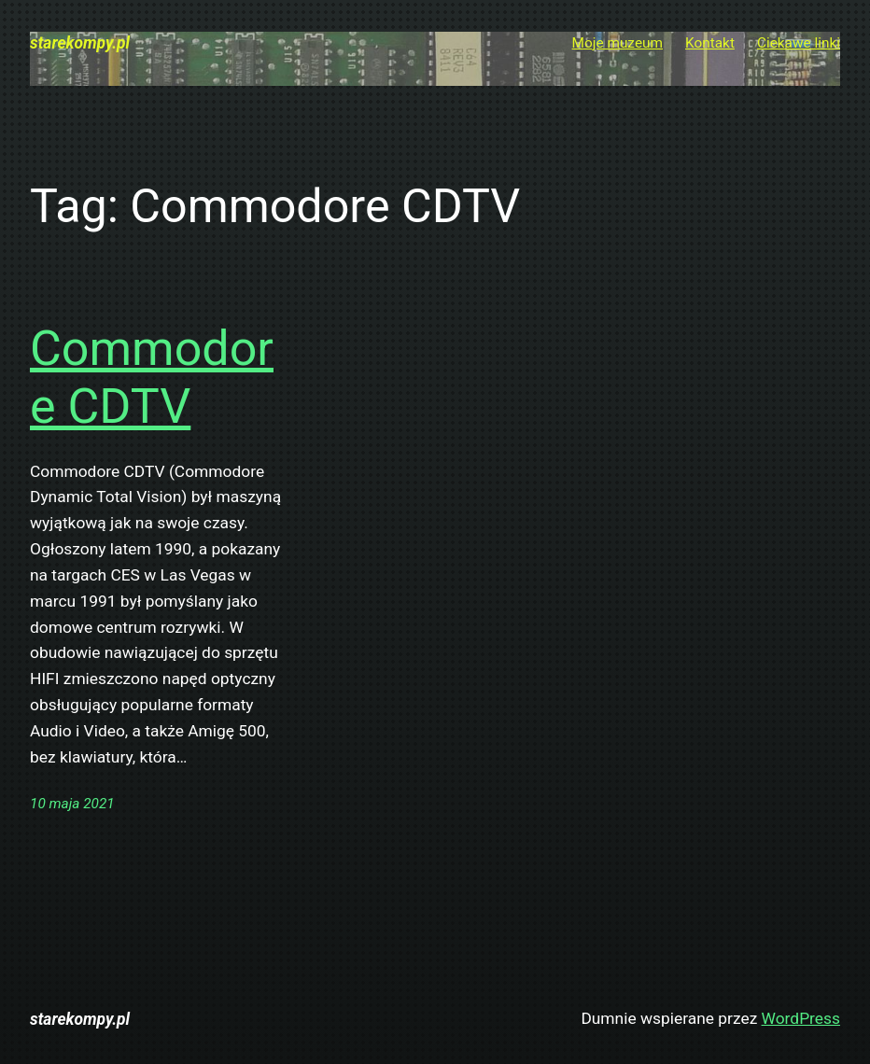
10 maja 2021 (72, 803)
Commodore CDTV (152, 377)
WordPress (801, 1018)
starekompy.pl (80, 43)
